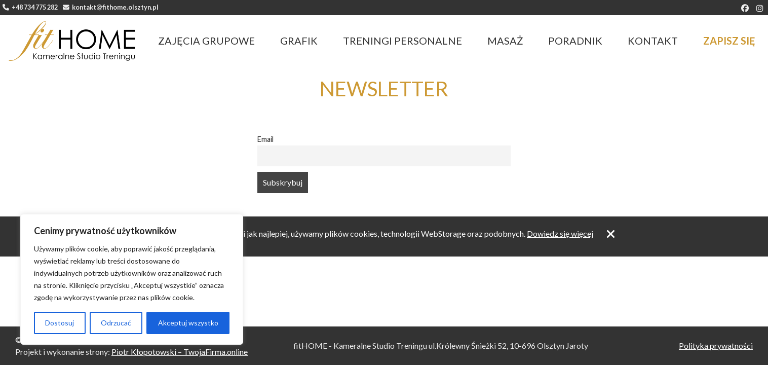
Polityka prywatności (716, 345)
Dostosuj (59, 322)
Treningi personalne (402, 40)
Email (265, 139)
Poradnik (575, 40)
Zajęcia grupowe (206, 40)
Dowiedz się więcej (560, 233)
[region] (131, 279)
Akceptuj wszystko (188, 322)
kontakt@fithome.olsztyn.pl (111, 7)
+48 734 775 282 (30, 7)
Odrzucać (116, 322)
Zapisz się (729, 40)
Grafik (299, 40)
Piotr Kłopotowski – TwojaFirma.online (179, 351)
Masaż (505, 40)
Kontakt (653, 40)
